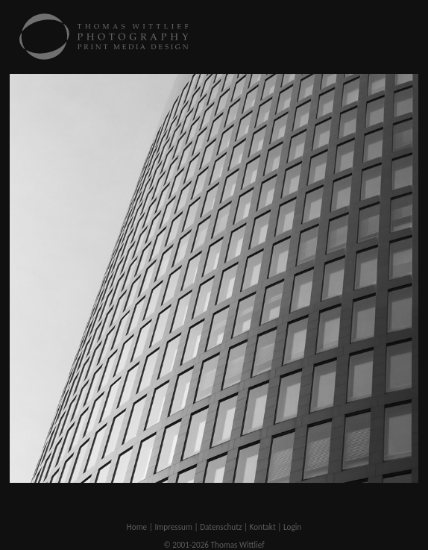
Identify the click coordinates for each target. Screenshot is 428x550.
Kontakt (263, 527)
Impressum (173, 527)
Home (137, 527)
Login (292, 527)
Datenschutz (221, 527)
